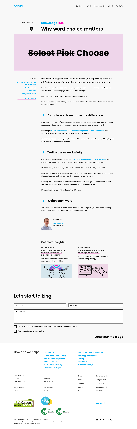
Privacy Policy (21, 423)
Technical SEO (49, 353)
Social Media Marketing (53, 365)
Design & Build (101, 380)
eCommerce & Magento (53, 368)
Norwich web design (85, 365)
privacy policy (38, 331)
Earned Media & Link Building (55, 356)
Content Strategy (50, 362)
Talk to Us (119, 6)
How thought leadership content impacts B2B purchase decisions (53, 252)
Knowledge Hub (100, 6)
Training (81, 359)
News (80, 391)
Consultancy (100, 383)
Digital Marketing (102, 376)
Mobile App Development (87, 356)
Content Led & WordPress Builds (90, 353)
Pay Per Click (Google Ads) (54, 359)
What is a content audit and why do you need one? (91, 251)
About (110, 6)
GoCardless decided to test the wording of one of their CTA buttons (77, 131)
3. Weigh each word (28, 94)
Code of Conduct (30, 423)
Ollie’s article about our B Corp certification (89, 159)
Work (89, 6)
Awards (80, 387)
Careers (81, 383)
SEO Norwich (82, 362)
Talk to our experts (27, 98)
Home (80, 376)
